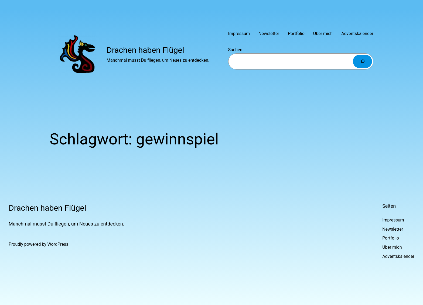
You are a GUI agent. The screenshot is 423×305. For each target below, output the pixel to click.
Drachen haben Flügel (145, 50)
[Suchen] (362, 61)
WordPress (58, 244)
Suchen (235, 49)
